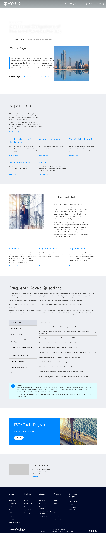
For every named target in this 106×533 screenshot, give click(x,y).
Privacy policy (61, 531)
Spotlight (56, 510)
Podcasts (56, 513)
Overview (12, 500)
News (55, 503)
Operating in (27, 510)
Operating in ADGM (19, 39)
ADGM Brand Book (14, 522)
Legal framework (29, 516)
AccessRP (42, 500)
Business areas (28, 503)
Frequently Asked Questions (74, 508)
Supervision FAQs (51, 76)
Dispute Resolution (14, 516)
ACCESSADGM (43, 503)
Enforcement (38, 76)
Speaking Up (72, 504)
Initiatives (12, 510)
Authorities (12, 506)
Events (56, 506)
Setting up (27, 506)
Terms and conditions (51, 531)
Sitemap (43, 531)
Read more (12, 132)
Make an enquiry (73, 501)
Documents (57, 519)
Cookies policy (69, 531)
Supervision (27, 76)
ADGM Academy (14, 513)
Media (56, 500)
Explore (18, 437)
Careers (11, 519)
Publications (57, 516)
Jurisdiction (12, 503)
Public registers (28, 513)
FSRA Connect (43, 516)
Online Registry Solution (43, 507)
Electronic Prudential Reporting (45, 512)
